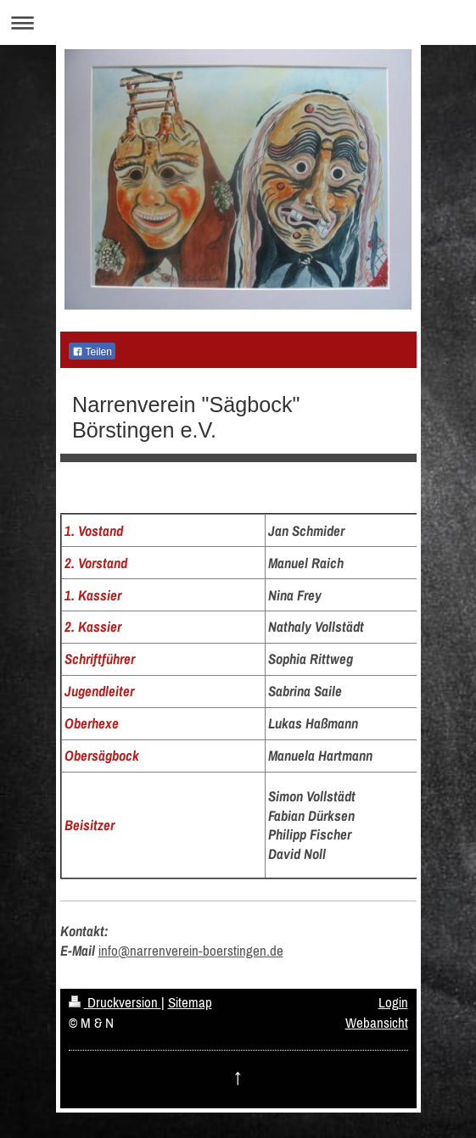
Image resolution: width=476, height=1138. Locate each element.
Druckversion (115, 1002)
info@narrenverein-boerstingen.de (190, 950)
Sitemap (190, 1002)
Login (393, 1002)
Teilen (92, 352)
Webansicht (376, 1022)
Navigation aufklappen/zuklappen (238, 22)
